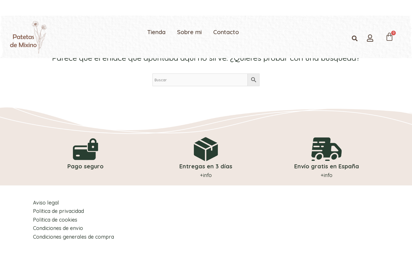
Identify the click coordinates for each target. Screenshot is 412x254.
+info (206, 175)
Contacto (226, 32)
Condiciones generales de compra (72, 236)
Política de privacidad (57, 210)
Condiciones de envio (57, 228)
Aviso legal (45, 202)
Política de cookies (54, 219)
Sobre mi (189, 32)
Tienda (156, 32)
